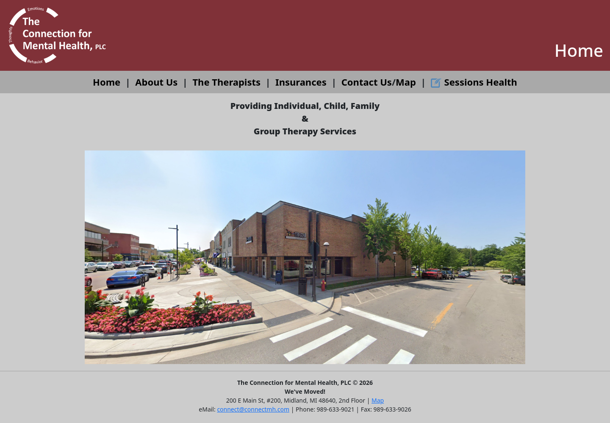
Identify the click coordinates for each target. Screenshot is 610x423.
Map (406, 81)
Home (106, 81)
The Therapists (226, 81)
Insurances (301, 81)
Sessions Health (474, 81)
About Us (156, 81)
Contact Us (366, 81)
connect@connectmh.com (253, 409)
